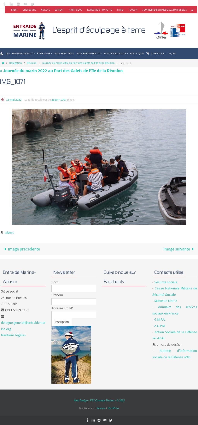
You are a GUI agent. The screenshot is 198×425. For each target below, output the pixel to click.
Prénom (57, 295)
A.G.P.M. (160, 326)
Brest (14, 9)
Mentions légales (13, 335)
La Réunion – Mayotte (99, 9)
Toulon (132, 9)
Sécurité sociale (165, 282)
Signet (9, 232)
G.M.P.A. (160, 319)
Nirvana (100, 408)
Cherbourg (29, 9)
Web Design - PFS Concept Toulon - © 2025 (99, 400)
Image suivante (179, 249)
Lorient (59, 9)
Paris (120, 9)
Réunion (32, 63)
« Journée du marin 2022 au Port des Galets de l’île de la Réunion (61, 70)
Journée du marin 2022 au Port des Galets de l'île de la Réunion (78, 63)
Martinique (75, 9)
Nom (55, 282)
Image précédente (21, 249)
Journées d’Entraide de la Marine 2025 (164, 9)
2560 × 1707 (59, 99)
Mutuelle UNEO (165, 301)
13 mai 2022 (13, 99)
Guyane (45, 9)
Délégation (15, 63)
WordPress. (113, 408)
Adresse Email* (62, 308)
